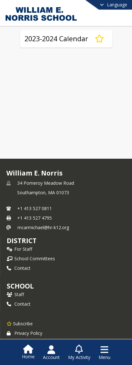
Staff (15, 294)
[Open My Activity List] (79, 353)
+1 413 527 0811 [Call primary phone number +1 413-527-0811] (34, 208)
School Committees (31, 259)
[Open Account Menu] (51, 353)
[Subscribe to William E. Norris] (20, 323)
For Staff (19, 249)
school (20, 286)
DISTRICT (22, 240)
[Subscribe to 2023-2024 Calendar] (99, 38)
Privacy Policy (24, 333)
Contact (19, 268)
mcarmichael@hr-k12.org (43, 227)
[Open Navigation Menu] (104, 353)
